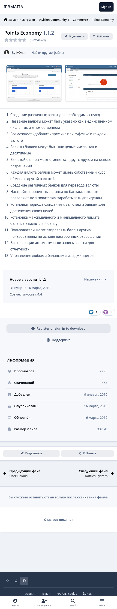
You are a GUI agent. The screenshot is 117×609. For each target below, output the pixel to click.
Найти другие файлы (47, 52)
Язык (30, 594)
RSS (87, 594)
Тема (47, 594)
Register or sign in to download (58, 343)
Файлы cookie (67, 594)
